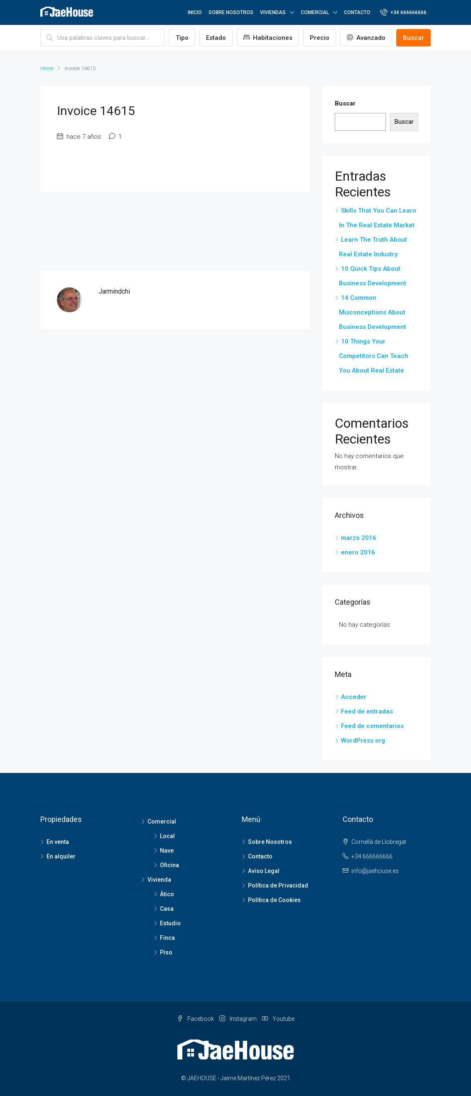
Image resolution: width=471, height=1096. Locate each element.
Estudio (170, 923)
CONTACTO (357, 12)
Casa (167, 908)
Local (167, 836)
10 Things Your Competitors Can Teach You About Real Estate (373, 356)
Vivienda (159, 879)
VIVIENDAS (273, 12)
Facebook (196, 1018)
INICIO (195, 12)
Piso (166, 952)
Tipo (182, 38)
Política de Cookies (274, 900)
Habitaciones (267, 38)
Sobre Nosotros (270, 842)
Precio (319, 38)
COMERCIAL (315, 12)
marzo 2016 (358, 538)
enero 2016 (358, 552)
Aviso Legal (264, 871)
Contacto (260, 856)
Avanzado (366, 38)
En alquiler (61, 856)
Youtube (278, 1018)
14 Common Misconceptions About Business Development (372, 312)
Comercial (161, 821)
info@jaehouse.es (375, 871)
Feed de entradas (367, 711)
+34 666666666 (403, 12)
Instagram (238, 1018)
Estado (216, 38)
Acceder (353, 697)
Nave (167, 850)
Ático (167, 894)
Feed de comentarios (372, 726)
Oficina (169, 865)
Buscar (413, 38)
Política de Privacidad (278, 885)
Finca (167, 937)
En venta (58, 842)
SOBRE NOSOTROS (231, 12)
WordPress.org (363, 740)
